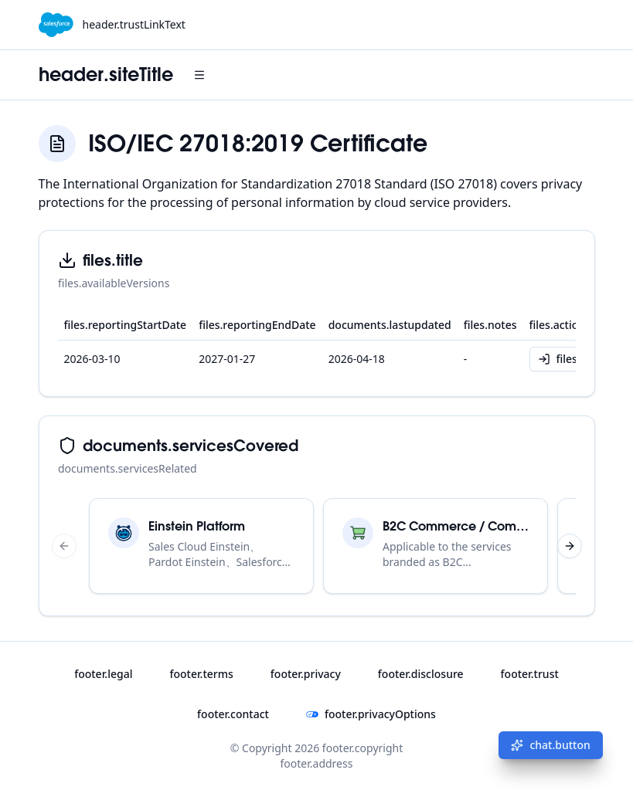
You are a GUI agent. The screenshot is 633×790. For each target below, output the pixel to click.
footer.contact (233, 714)
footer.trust (530, 673)
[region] (317, 546)
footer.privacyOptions (371, 714)
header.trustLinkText (134, 24)
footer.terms (201, 673)
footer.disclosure (421, 673)
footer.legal (103, 673)
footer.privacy (306, 673)
